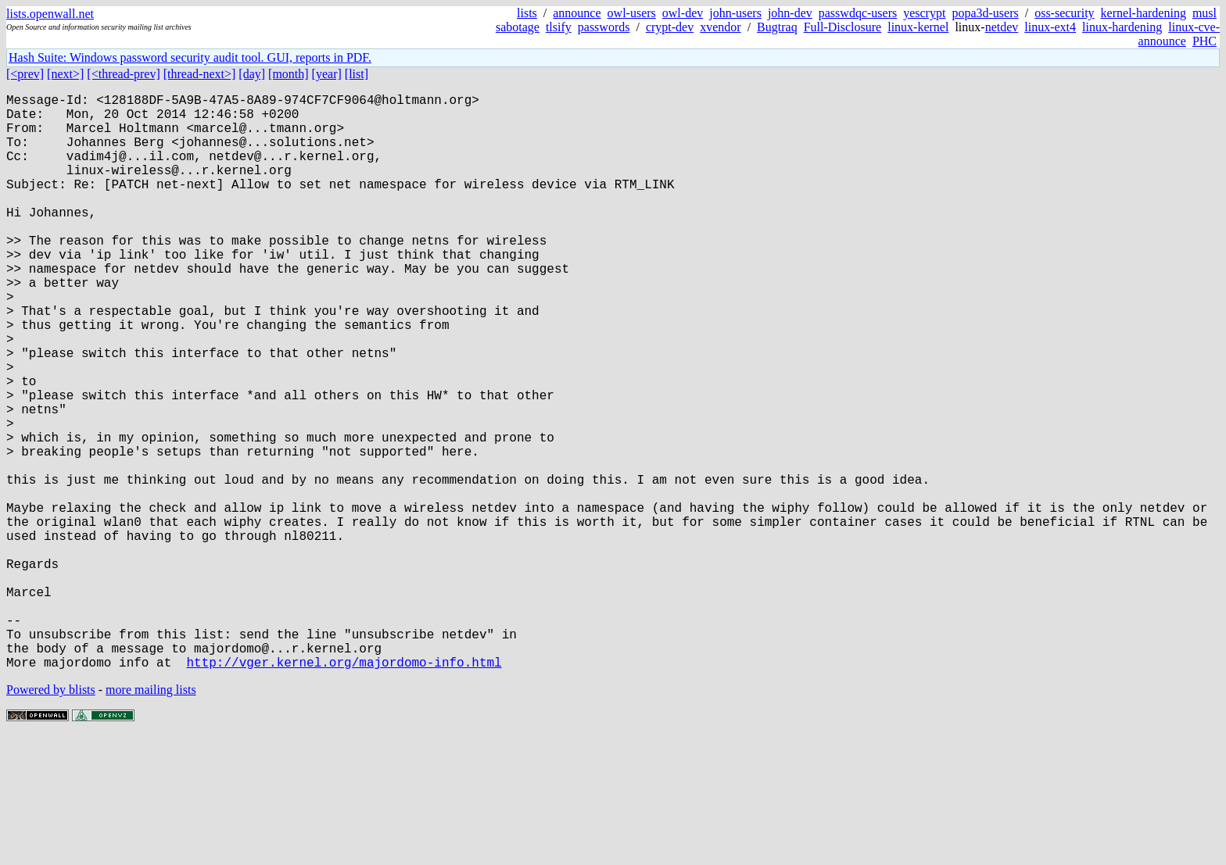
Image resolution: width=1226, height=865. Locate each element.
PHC (1204, 41)
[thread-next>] (199, 73)
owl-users (632, 13)
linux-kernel (917, 27)
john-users (735, 13)
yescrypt (924, 13)
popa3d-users (985, 13)
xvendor (720, 27)
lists (527, 13)
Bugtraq (777, 27)
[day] (251, 73)
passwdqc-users (858, 13)
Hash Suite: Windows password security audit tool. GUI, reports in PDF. (190, 57)
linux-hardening (1122, 27)
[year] (327, 73)
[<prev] (25, 73)
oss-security (1064, 13)
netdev (1002, 27)
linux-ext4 (1050, 27)
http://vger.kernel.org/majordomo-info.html (343, 790)
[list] (356, 73)
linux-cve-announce (1179, 34)
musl (1204, 13)
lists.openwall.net (50, 13)
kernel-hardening (1143, 13)
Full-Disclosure (843, 27)
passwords (604, 27)
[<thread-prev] (123, 73)
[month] (288, 73)
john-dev (790, 13)
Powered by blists (50, 817)
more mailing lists (151, 817)
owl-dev (682, 13)
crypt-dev (670, 27)
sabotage (518, 27)
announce (576, 13)
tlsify (559, 27)
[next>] (65, 73)
